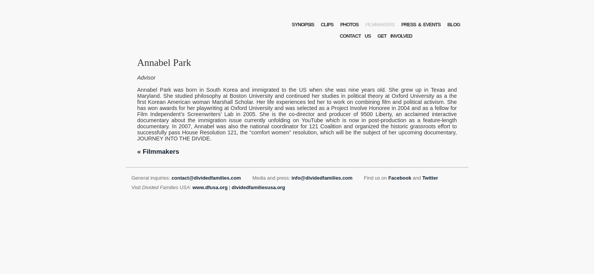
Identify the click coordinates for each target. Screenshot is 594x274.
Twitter (430, 178)
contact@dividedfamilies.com (206, 178)
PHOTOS (349, 24)
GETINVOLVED (394, 36)
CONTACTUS (355, 36)
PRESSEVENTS (420, 24)
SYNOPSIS (303, 24)
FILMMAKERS (380, 24)
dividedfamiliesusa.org (258, 187)
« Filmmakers (158, 151)
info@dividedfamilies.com (321, 178)
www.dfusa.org (210, 187)
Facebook (399, 178)
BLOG (453, 24)
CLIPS (327, 24)
